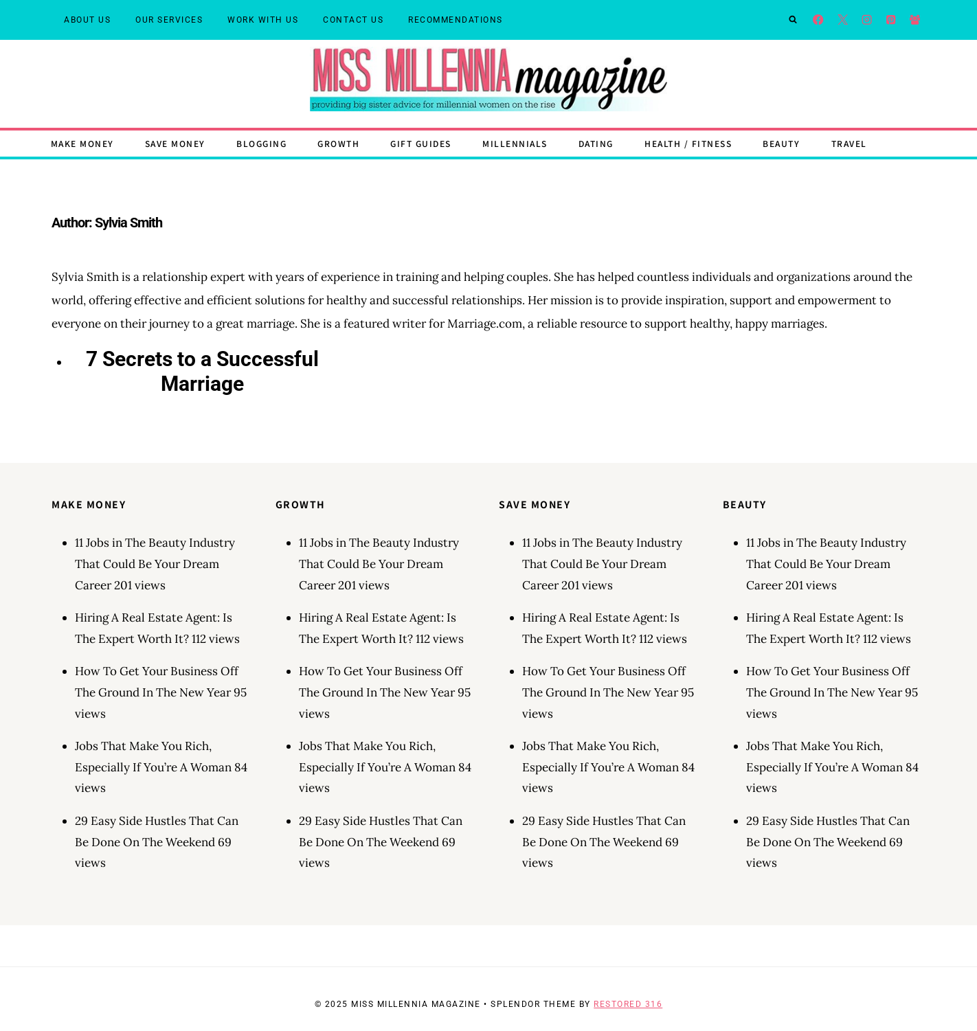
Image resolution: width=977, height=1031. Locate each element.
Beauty (781, 143)
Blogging (261, 143)
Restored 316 (628, 1004)
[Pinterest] (890, 20)
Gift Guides (420, 143)
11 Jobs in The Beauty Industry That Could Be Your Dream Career (155, 563)
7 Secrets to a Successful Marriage (202, 371)
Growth (338, 143)
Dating (596, 143)
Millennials (515, 143)
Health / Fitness (688, 143)
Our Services (169, 20)
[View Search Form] (793, 20)
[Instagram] (866, 20)
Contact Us (353, 20)
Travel (849, 143)
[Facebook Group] (914, 20)
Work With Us (262, 20)
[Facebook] (818, 20)
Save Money (175, 143)
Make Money (82, 143)
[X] (842, 20)
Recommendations (455, 20)
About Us (87, 20)
